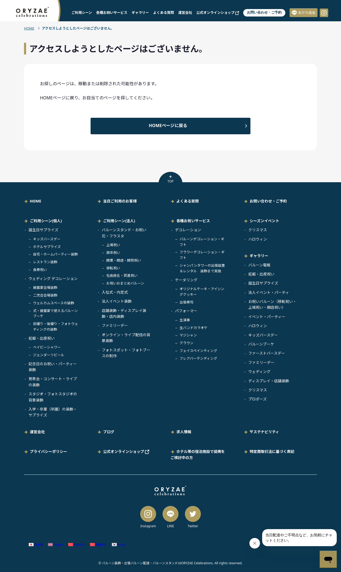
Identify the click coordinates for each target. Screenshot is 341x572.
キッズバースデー (46, 239)
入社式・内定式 (115, 292)
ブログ (108, 431)
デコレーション (188, 229)
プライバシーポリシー (48, 451)
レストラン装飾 (45, 261)
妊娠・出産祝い (42, 338)
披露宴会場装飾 (45, 287)
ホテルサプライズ (47, 246)
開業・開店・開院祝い (123, 260)
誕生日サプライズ (43, 229)
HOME (29, 28)
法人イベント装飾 (117, 301)
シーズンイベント (264, 220)
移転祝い (113, 268)
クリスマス (257, 229)
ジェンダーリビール (48, 354)
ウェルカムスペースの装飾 (53, 303)
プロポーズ (257, 398)
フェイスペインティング (198, 350)
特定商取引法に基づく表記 (272, 451)
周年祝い (113, 252)
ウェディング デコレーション (53, 278)
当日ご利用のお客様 (120, 201)
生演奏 (185, 320)
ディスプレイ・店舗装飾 (268, 380)
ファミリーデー (115, 325)
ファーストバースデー (266, 353)
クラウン (186, 342)
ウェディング (259, 371)
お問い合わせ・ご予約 (264, 12)
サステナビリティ (264, 431)
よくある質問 (163, 12)
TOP (170, 179)
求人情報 (183, 431)
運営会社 (185, 12)
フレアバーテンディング (198, 358)
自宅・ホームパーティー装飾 (55, 254)
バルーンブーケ (261, 344)
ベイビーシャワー (47, 347)
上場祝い (113, 244)
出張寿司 (186, 302)
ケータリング (186, 279)
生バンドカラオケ (194, 327)
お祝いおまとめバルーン (125, 283)
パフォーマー (186, 310)
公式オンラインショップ (217, 12)
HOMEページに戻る (168, 125)
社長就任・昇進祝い (121, 275)
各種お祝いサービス (111, 12)
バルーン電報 (259, 264)
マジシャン (188, 335)
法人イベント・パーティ (268, 292)
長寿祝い (40, 269)
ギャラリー (140, 12)
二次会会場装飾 (45, 295)
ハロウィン (257, 239)
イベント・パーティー (266, 316)
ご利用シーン (81, 12)
